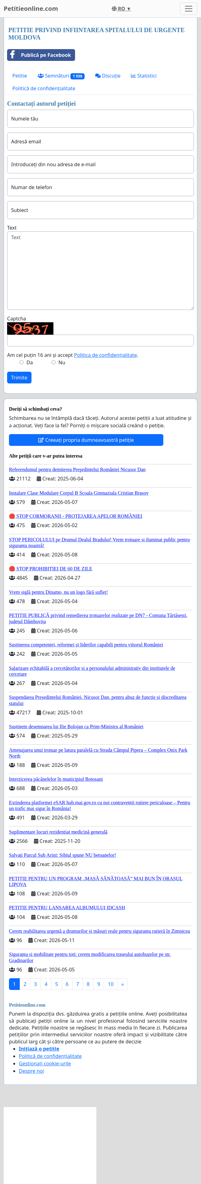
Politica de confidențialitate (105, 355)
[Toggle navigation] (188, 8)
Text (12, 227)
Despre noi (31, 1071)
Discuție (107, 75)
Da (30, 362)
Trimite (19, 377)
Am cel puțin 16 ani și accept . (72, 355)
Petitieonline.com (31, 8)
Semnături (61, 75)
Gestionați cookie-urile (45, 1063)
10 (110, 984)
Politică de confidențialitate (43, 88)
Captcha (16, 318)
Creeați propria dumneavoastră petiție (86, 440)
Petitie (19, 75)
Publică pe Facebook (39, 55)
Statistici (144, 75)
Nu (61, 362)
